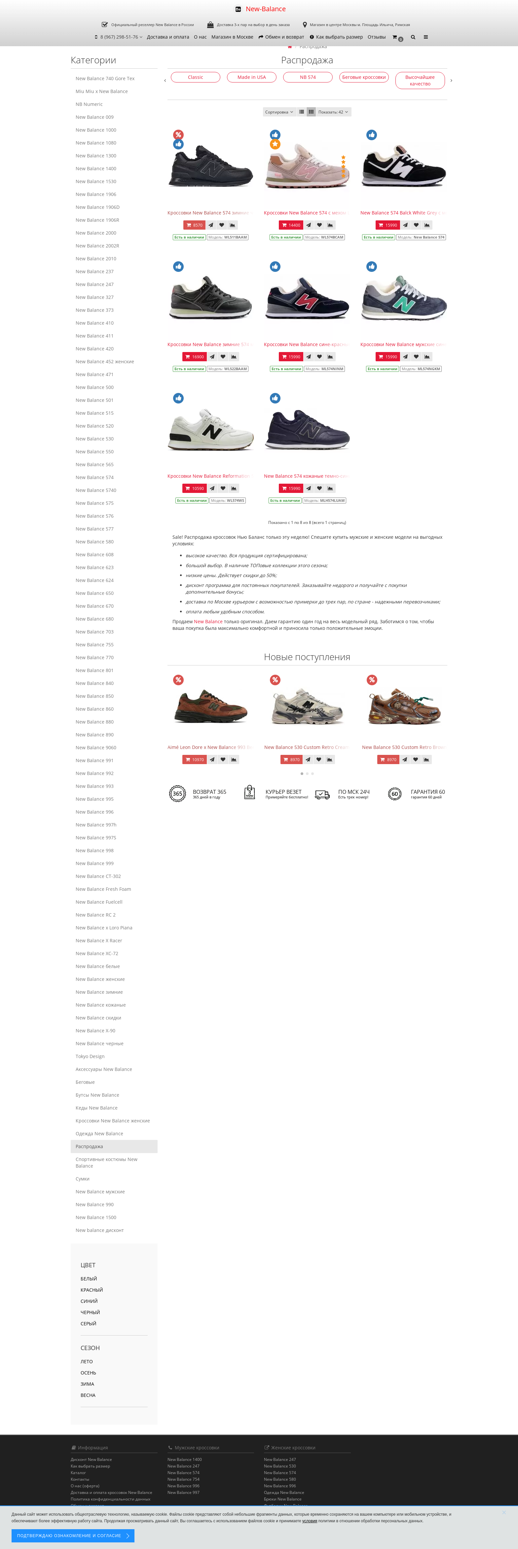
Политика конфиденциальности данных (110, 1499)
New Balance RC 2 (96, 915)
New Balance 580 (95, 541)
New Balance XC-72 (97, 953)
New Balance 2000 (96, 233)
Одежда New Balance (99, 1133)
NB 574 (308, 77)
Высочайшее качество (420, 80)
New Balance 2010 (96, 258)
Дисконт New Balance (91, 1459)
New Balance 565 (95, 464)
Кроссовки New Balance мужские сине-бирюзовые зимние (427, 344)
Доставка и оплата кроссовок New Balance (111, 1492)
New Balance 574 (95, 477)
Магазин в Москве (232, 37)
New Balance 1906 (96, 194)
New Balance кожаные (101, 1005)
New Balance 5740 (96, 490)
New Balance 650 (95, 593)
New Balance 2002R (97, 245)
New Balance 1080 (96, 143)
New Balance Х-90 (95, 1030)
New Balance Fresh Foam (103, 889)
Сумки (83, 1179)
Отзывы (377, 37)
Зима (87, 1384)
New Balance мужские (100, 1191)
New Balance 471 (95, 374)
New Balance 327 (95, 297)
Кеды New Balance (97, 1108)
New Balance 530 (95, 439)
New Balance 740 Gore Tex (105, 78)
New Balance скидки (98, 1018)
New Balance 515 (95, 413)
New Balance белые (98, 966)
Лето (87, 1361)
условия (309, 1521)
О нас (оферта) (85, 1486)
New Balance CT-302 (98, 876)
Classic (195, 77)
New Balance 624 (95, 580)
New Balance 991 (95, 760)
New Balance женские (100, 979)
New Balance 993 (95, 786)
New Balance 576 (95, 516)
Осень (88, 1373)
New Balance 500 (95, 387)
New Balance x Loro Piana (104, 927)
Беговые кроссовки (364, 77)
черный (90, 1312)
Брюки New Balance (283, 1499)
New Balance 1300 (96, 155)
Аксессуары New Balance (104, 1069)
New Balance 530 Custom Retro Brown (404, 747)
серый (88, 1323)
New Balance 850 (95, 696)
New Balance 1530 (96, 181)
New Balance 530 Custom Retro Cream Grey (312, 747)
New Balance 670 (95, 606)
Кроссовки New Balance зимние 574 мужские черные (228, 344)
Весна (88, 1395)
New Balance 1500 (96, 1217)
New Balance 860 (95, 709)
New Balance (208, 621)
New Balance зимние (99, 992)
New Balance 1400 (96, 168)
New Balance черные (100, 1043)
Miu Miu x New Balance (102, 91)
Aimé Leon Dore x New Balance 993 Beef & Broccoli (223, 747)
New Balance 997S (96, 837)
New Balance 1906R (97, 220)
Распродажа (89, 1146)
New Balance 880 (95, 722)
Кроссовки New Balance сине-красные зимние (317, 344)
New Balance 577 (95, 529)
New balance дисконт (100, 1230)
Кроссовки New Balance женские (113, 1120)
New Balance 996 (95, 812)
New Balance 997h (96, 825)
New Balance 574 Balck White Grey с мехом (408, 213)
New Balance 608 (95, 554)
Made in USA (252, 77)
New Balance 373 (95, 310)
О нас (200, 37)
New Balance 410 (95, 323)
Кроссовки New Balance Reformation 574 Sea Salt (222, 476)
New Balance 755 (95, 644)
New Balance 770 (95, 657)
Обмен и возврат (281, 37)
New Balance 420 (95, 348)
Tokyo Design (90, 1056)
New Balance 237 (95, 271)
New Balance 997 (183, 1492)
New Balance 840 (95, 683)
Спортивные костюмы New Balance (106, 1162)
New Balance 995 (95, 799)
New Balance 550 (95, 451)
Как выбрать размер (336, 37)
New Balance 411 (95, 336)
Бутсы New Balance (97, 1095)
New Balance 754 (183, 1479)
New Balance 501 (95, 400)
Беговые (85, 1082)
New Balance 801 (95, 670)
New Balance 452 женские (105, 361)
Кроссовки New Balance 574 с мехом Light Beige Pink (323, 213)
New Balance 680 (95, 619)
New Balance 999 (95, 863)
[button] (397, 37)
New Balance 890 (95, 734)
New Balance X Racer (99, 940)
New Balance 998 (95, 850)
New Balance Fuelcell (99, 902)
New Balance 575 (95, 503)
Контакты (80, 1479)
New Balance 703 (95, 632)
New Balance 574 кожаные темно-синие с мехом (318, 476)
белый (89, 1278)
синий (89, 1301)
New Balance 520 (95, 426)
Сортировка (279, 112)
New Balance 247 (95, 284)
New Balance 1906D (98, 207)
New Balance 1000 (96, 130)
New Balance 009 (95, 117)
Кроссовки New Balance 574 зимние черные (217, 213)
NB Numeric (89, 104)
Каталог (78, 1472)
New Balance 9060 (96, 747)
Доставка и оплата (168, 37)
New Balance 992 (95, 773)
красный (92, 1290)
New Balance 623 (95, 567)
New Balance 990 (95, 1204)
